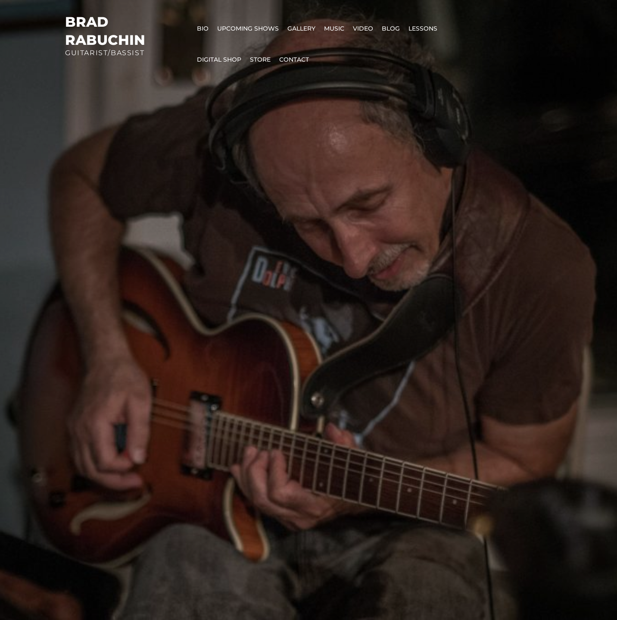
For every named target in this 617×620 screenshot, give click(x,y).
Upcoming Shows (248, 28)
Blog (391, 28)
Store (260, 59)
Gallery (301, 28)
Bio (203, 28)
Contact (294, 59)
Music (334, 28)
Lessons (422, 28)
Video (363, 28)
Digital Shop (219, 59)
